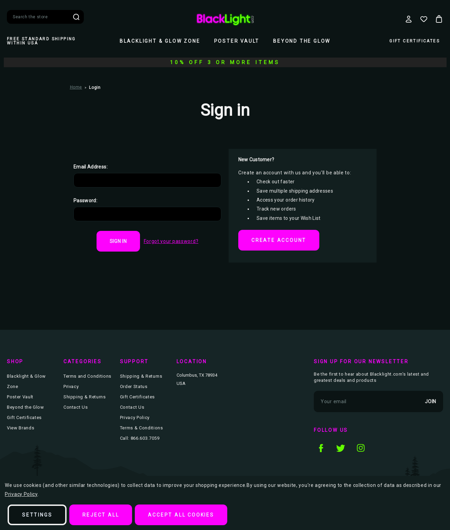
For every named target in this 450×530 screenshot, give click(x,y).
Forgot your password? (171, 241)
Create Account (278, 240)
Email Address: (90, 167)
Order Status (134, 386)
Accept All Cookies (181, 515)
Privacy (71, 386)
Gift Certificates (414, 41)
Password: (85, 200)
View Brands (20, 427)
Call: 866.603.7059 (140, 438)
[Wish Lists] (424, 19)
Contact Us (75, 407)
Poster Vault (237, 41)
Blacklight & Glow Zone (160, 41)
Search (76, 17)
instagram (360, 447)
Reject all (100, 515)
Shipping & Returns (84, 396)
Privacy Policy (135, 417)
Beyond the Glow (301, 41)
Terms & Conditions (141, 427)
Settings (37, 515)
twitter (340, 447)
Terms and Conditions (87, 376)
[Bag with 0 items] (439, 19)
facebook (320, 447)
